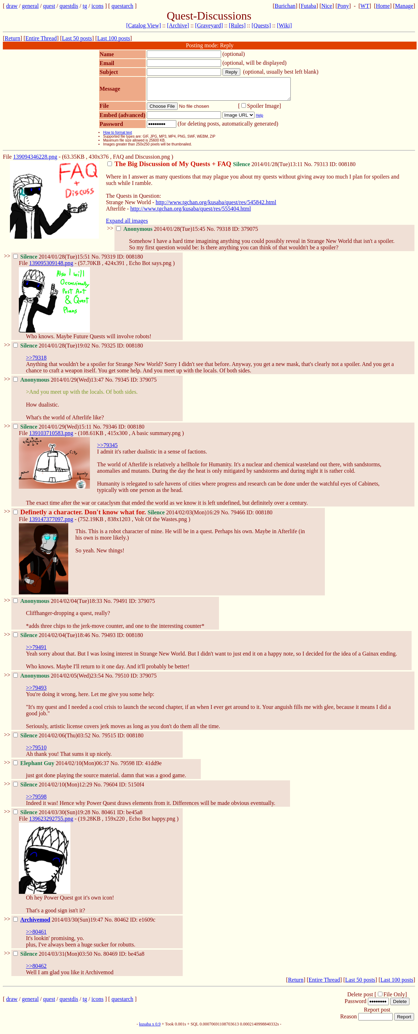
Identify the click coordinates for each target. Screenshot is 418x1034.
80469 (110, 958)
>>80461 (36, 936)
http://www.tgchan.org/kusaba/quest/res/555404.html (190, 213)
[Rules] (237, 25)
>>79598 (36, 801)
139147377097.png (51, 523)
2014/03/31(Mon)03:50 (53, 958)
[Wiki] (284, 25)
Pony (343, 6)
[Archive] (178, 25)
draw (11, 6)
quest (49, 6)
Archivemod (35, 924)
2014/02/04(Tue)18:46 (52, 639)
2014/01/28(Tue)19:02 (52, 350)
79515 (109, 740)
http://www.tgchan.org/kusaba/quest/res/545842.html (216, 206)
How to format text (117, 137)
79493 (108, 639)
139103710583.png (51, 437)
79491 (120, 605)
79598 (127, 767)
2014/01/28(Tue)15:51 (52, 261)
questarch (122, 6)
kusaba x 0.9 (149, 1028)
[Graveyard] (209, 25)
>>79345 (107, 449)
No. (309, 168)
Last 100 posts (113, 38)
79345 (122, 384)
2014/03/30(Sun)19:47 (58, 924)
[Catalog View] (143, 25)
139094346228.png (35, 161)
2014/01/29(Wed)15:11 (53, 431)
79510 (122, 680)
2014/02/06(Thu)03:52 (52, 740)
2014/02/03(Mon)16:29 (117, 517)
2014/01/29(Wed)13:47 (59, 384)
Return (12, 38)
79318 (223, 233)
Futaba (308, 6)
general (30, 6)
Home (383, 6)
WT (364, 6)
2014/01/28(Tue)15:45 (161, 233)
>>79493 (36, 692)
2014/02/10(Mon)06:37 (62, 767)
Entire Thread (41, 38)
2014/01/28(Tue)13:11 (205, 168)
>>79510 (36, 752)
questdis (69, 6)
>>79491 (36, 651)
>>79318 (36, 362)
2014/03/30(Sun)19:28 (52, 816)
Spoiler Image (263, 110)
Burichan (285, 6)
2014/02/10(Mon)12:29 (53, 789)
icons (97, 6)
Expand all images (127, 225)
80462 (121, 924)
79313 (321, 168)
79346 (110, 431)
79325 (108, 350)
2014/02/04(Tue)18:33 (58, 605)
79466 (238, 517)
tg (84, 6)
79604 (110, 789)
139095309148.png (51, 267)
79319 (108, 261)
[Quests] (261, 25)
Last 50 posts (77, 38)
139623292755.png (51, 823)
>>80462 (36, 970)
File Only (394, 999)
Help (259, 120)
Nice (326, 6)
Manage (404, 6)
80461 (109, 816)
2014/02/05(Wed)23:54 (59, 680)
